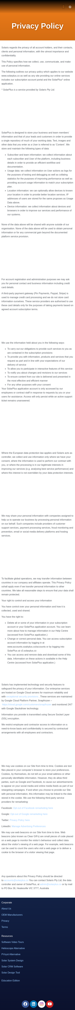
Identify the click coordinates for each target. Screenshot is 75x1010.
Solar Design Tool (10, 972)
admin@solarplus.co (50, 884)
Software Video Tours (12, 942)
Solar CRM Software (12, 966)
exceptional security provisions (22, 696)
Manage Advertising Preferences (29, 826)
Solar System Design (12, 960)
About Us (6, 908)
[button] (63, 6)
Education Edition (10, 980)
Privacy (5, 921)
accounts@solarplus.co (16, 880)
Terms (4, 927)
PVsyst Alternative (10, 954)
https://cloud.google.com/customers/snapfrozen (26, 704)
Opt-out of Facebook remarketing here (33, 808)
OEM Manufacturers (11, 915)
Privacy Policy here (20, 820)
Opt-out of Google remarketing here (29, 814)
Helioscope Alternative (13, 948)
